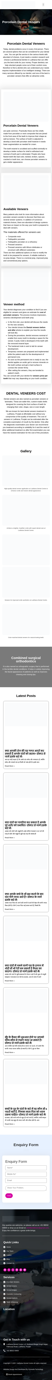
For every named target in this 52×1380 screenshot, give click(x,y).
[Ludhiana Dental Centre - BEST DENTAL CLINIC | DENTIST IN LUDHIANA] (26, 1323)
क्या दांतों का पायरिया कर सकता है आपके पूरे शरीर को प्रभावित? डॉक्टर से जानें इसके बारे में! (26, 825)
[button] (43, 4)
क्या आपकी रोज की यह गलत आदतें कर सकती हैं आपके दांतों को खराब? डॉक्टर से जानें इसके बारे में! (25, 754)
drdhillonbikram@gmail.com (37, 1228)
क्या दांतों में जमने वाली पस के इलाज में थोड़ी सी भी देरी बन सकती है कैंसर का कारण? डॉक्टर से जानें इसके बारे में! (24, 968)
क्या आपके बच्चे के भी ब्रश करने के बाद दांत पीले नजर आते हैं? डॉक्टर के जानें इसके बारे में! (24, 897)
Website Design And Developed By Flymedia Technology (23, 1369)
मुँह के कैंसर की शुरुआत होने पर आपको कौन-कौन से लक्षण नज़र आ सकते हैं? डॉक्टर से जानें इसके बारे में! (24, 1040)
